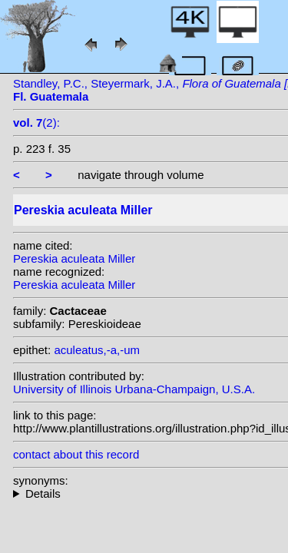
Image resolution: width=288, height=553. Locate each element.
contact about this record (76, 454)
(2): (36, 122)
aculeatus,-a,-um (97, 349)
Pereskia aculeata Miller (74, 258)
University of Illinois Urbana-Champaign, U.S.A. (134, 389)
